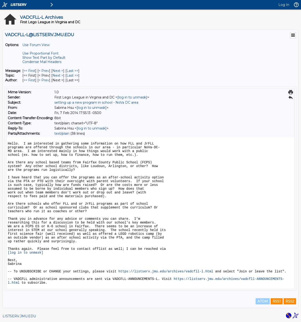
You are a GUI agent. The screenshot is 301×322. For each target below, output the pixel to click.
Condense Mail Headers (41, 62)
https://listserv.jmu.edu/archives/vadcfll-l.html (165, 271)
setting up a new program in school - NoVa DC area (96, 102)
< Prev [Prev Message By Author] (44, 80)
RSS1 (277, 301)
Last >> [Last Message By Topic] (72, 75)
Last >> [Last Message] (72, 71)
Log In (283, 5)
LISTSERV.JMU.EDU (19, 316)
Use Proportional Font (40, 53)
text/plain (61, 133)
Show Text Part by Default (43, 57)
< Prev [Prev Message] (44, 71)
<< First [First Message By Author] (29, 80)
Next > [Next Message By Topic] (57, 75)
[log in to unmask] (132, 97)
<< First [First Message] (29, 71)
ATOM (262, 301)
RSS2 (289, 301)
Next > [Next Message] (57, 71)
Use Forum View (36, 45)
